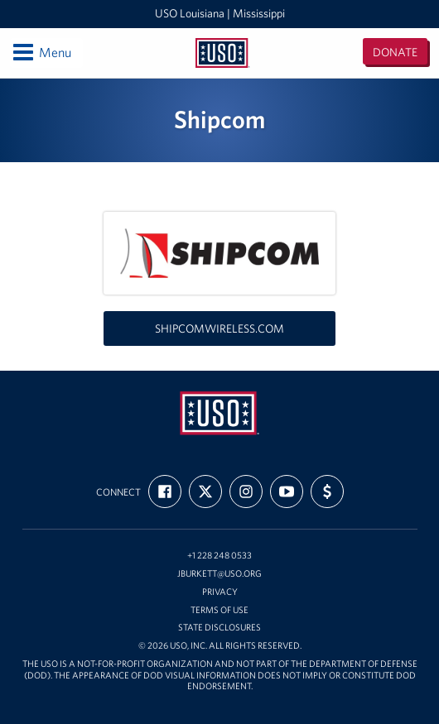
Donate (395, 52)
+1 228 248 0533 (219, 555)
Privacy (220, 592)
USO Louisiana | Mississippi (220, 13)
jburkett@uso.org (219, 573)
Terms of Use (219, 610)
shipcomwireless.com (219, 328)
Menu (41, 52)
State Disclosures (219, 627)
